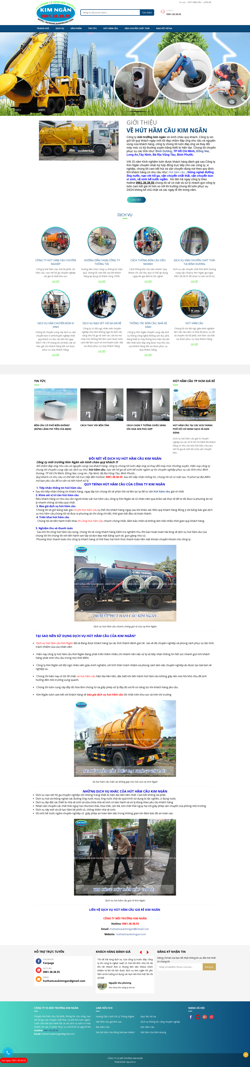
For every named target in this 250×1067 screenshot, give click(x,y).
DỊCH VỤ (60, 28)
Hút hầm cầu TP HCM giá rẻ (194, 381)
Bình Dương (163, 151)
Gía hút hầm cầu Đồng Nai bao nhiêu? (115, 1032)
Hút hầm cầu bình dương (153, 1032)
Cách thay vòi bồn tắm (94, 425)
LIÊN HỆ (207, 2)
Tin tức (182, 2)
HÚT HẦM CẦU (110, 28)
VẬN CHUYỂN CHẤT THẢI (137, 28)
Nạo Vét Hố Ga (148, 1016)
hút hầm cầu (162, 491)
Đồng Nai (202, 151)
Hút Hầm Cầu (147, 1026)
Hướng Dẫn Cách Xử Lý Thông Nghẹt (115, 1016)
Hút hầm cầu (177, 172)
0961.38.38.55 (51, 1030)
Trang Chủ (43, 28)
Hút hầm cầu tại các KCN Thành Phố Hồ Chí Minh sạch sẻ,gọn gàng (193, 429)
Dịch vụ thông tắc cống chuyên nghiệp (160, 1021)
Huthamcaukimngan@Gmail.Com (129, 929)
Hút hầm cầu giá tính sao (109, 1021)
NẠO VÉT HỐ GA (164, 28)
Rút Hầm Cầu (103, 1026)
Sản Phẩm (76, 28)
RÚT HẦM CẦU (194, 2)
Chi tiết (136, 199)
